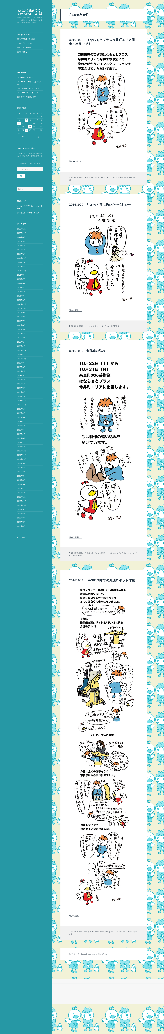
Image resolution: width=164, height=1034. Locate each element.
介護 (70, 934)
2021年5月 (21, 287)
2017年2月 (21, 488)
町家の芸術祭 (77, 555)
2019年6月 (21, 375)
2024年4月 (21, 237)
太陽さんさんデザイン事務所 (28, 212)
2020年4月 (21, 333)
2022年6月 (21, 266)
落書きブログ (110, 931)
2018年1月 (21, 446)
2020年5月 (21, 329)
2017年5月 (21, 480)
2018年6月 (21, 426)
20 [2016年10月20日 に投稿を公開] (30, 127)
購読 (21, 176)
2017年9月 (21, 463)
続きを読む (75, 161)
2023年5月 (21, 250)
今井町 (129, 177)
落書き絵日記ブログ (24, 34)
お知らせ (90, 177)
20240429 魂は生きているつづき (29, 88)
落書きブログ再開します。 (27, 97)
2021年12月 (21, 271)
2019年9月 (21, 363)
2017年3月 (21, 484)
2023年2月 (21, 254)
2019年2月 (21, 392)
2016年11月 (21, 501)
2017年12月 (21, 451)
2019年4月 (21, 384)
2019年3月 (21, 388)
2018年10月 (21, 409)
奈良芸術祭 (115, 326)
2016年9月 (21, 509)
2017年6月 (21, 476)
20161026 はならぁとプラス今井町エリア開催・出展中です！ (102, 42)
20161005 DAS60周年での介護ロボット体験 (102, 580)
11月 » (38, 137)
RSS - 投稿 (21, 537)
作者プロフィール (24, 47)
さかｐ (97, 177)
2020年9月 (21, 312)
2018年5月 (21, 430)
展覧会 (102, 177)
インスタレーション (125, 553)
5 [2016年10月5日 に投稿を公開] (26, 120)
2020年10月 (21, 308)
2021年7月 (21, 279)
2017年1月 (21, 493)
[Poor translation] (13, 976)
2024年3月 (21, 241)
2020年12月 (21, 304)
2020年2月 (21, 342)
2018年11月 (21, 405)
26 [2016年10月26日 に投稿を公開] (27, 130)
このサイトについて (24, 43)
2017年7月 (21, 472)
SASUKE (122, 931)
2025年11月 (21, 233)
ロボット (129, 931)
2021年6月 (21, 283)
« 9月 (22, 137)
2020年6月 (21, 325)
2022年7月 (21, 262)
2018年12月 (21, 400)
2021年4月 (21, 292)
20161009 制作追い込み (87, 351)
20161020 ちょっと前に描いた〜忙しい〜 (100, 204)
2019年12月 (21, 350)
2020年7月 (21, 321)
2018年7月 (21, 421)
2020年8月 (21, 317)
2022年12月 (21, 258)
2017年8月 (21, 467)
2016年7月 (21, 518)
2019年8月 (21, 367)
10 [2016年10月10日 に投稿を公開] (19, 123)
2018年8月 (21, 417)
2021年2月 (21, 300)
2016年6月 (21, 522)
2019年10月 (21, 359)
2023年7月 (21, 245)
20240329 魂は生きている (27, 92)
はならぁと (113, 177)
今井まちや (122, 177)
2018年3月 (21, 438)
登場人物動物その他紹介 (26, 39)
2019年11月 (21, 354)
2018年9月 (21, 413)
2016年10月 (21, 505)
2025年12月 (21, 229)
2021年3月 (21, 296)
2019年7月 (21, 371)
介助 (135, 931)
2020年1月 (21, 346)
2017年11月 (21, 455)
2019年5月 (21, 379)
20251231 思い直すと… (26, 77)
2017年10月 (21, 459)
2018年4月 (21, 434)
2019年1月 (21, 396)
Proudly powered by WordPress (94, 954)
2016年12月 (21, 497)
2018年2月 (21, 442)
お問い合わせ (22, 52)
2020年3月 (21, 338)
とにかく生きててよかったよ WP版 (29, 12)
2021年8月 (21, 275)
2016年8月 (21, 513)
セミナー (95, 931)
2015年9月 (21, 526)
